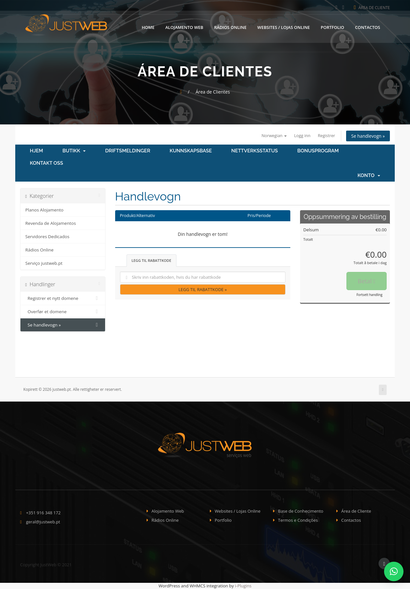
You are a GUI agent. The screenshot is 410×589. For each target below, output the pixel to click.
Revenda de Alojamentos (50, 223)
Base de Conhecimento (300, 511)
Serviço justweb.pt (44, 263)
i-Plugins (243, 586)
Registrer (325, 135)
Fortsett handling (369, 295)
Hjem (36, 151)
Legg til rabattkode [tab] (152, 260)
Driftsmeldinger (127, 151)
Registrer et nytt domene (62, 298)
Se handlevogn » (367, 136)
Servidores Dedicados (47, 237)
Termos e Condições (298, 520)
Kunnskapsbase (191, 151)
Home (148, 27)
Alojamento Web (184, 27)
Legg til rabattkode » (202, 289)
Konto (368, 176)
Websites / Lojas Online (283, 27)
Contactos (367, 27)
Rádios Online (230, 27)
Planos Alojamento (44, 210)
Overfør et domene (62, 312)
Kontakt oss (46, 163)
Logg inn (300, 135)
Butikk (74, 151)
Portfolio (332, 27)
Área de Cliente (372, 7)
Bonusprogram (318, 151)
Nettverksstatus (254, 151)
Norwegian (271, 135)
